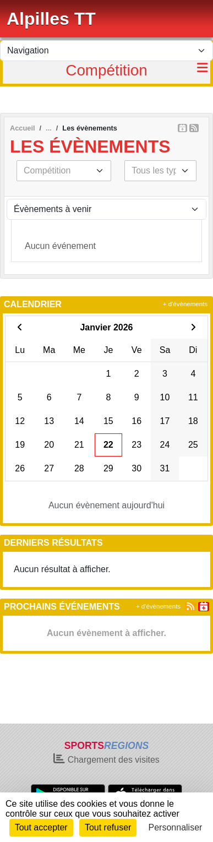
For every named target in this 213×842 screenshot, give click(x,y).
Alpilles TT (51, 19)
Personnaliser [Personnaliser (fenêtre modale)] (176, 827)
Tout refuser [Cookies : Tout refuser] (108, 827)
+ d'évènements (185, 304)
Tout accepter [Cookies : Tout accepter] (41, 827)
